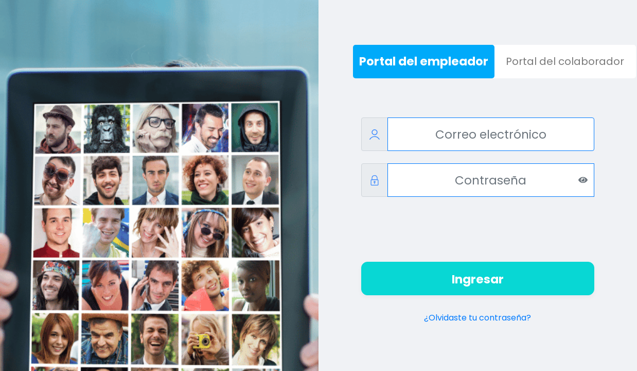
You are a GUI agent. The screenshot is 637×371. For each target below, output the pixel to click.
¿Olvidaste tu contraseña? (477, 318)
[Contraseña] (491, 180)
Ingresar (478, 279)
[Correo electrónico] (491, 134)
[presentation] (477, 229)
